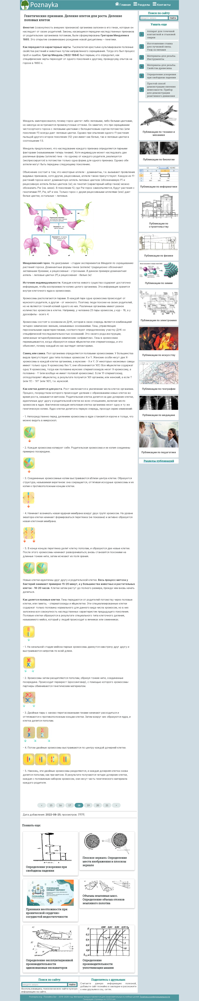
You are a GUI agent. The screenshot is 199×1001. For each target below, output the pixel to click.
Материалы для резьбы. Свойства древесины (161, 66)
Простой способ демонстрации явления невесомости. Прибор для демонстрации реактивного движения (161, 89)
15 (51, 805)
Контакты (164, 4)
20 (97, 805)
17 (69, 805)
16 (60, 805)
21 (107, 805)
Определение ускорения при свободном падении (161, 76)
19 (88, 805)
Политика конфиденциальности (155, 997)
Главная (125, 4)
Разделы (144, 4)
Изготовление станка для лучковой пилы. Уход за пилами (160, 46)
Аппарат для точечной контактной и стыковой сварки (161, 34)
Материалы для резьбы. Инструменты (161, 57)
